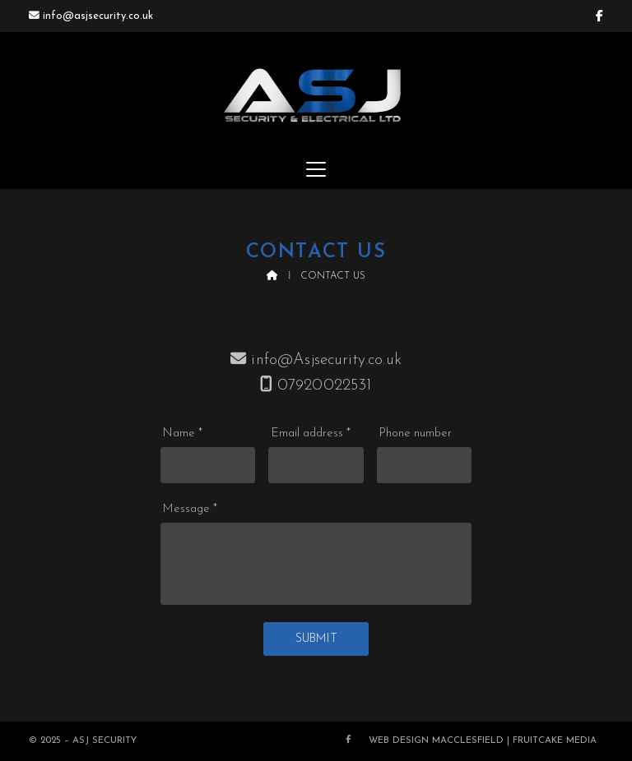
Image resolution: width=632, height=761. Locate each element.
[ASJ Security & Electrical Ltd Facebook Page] (599, 16)
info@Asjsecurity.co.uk (326, 360)
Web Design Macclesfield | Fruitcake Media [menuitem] (483, 740)
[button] (316, 169)
